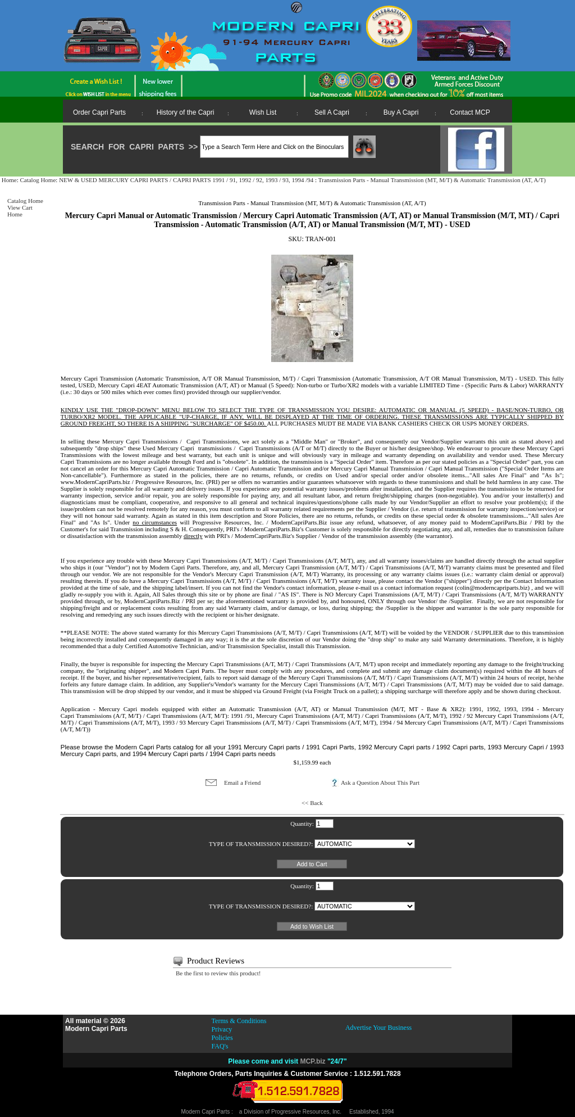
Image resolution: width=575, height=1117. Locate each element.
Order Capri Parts (99, 112)
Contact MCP (470, 112)
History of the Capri (186, 112)
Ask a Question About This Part (380, 782)
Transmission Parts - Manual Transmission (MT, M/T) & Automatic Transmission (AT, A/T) (432, 180)
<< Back (312, 802)
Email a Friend (242, 782)
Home (9, 180)
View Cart (20, 207)
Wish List (263, 112)
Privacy (222, 1029)
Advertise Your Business (378, 1028)
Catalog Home (38, 180)
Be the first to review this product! (218, 973)
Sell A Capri (331, 112)
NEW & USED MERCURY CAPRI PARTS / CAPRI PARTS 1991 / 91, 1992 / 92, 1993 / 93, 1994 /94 (187, 180)
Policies (222, 1038)
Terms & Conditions (239, 1021)
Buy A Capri (401, 112)
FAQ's (220, 1046)
